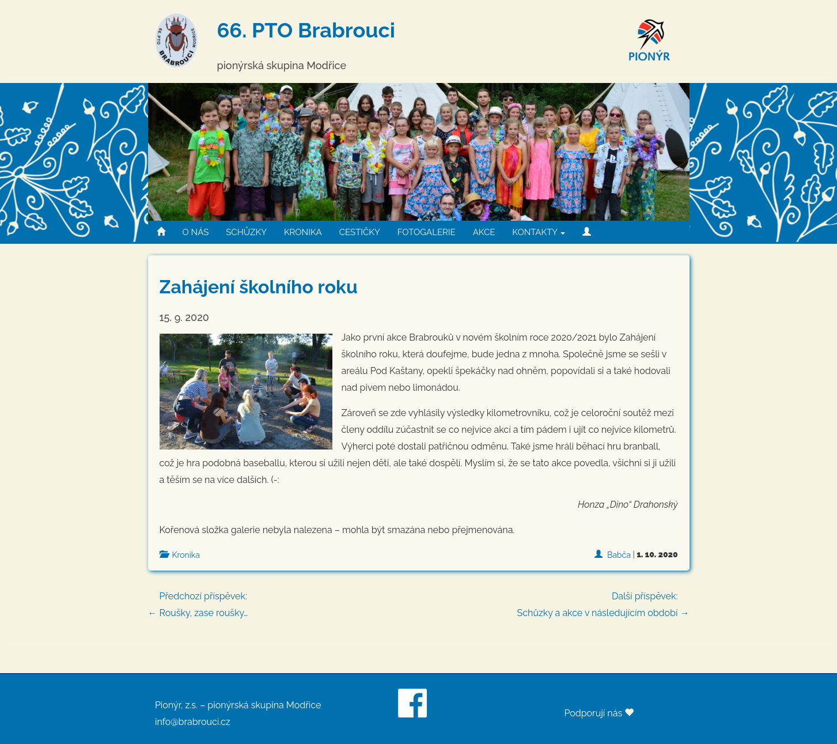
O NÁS (196, 232)
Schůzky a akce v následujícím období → (603, 603)
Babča (619, 555)
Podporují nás (599, 713)
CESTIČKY (359, 232)
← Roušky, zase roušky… (419, 603)
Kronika (186, 555)
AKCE (484, 232)
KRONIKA (303, 232)
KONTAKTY (538, 232)
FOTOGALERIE (426, 232)
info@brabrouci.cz (192, 721)
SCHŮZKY (246, 232)
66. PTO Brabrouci (306, 30)
